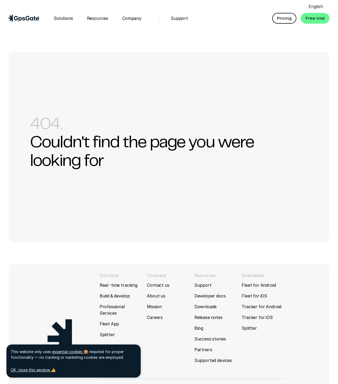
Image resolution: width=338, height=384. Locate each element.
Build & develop (115, 296)
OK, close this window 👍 (33, 370)
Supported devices (213, 360)
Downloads (205, 306)
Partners (203, 349)
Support (203, 285)
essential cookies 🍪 (70, 351)
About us (156, 296)
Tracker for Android (261, 306)
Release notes (208, 317)
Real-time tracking (118, 285)
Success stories (210, 339)
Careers (155, 317)
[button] (284, 18)
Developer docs (210, 296)
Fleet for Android (259, 285)
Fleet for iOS (254, 296)
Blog (198, 328)
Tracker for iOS (257, 317)
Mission (154, 306)
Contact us (158, 285)
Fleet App (109, 323)
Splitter (107, 334)
